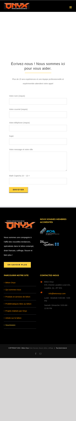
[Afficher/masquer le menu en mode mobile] (70, 7)
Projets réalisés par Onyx (16, 311)
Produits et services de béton (17, 297)
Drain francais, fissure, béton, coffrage (41, 348)
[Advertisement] (38, 31)
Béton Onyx (10, 282)
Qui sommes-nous (13, 290)
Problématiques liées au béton (18, 304)
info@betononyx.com (57, 294)
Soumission (10, 325)
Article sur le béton (13, 318)
